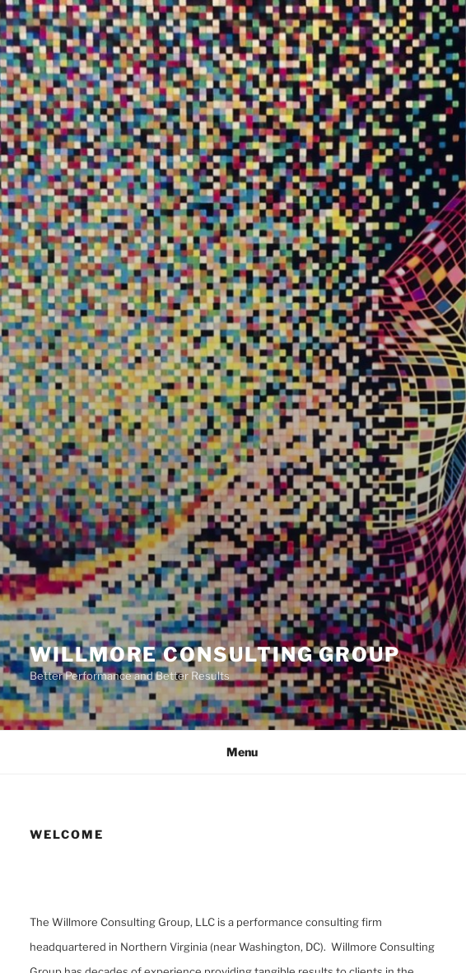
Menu (233, 752)
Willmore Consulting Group (215, 655)
